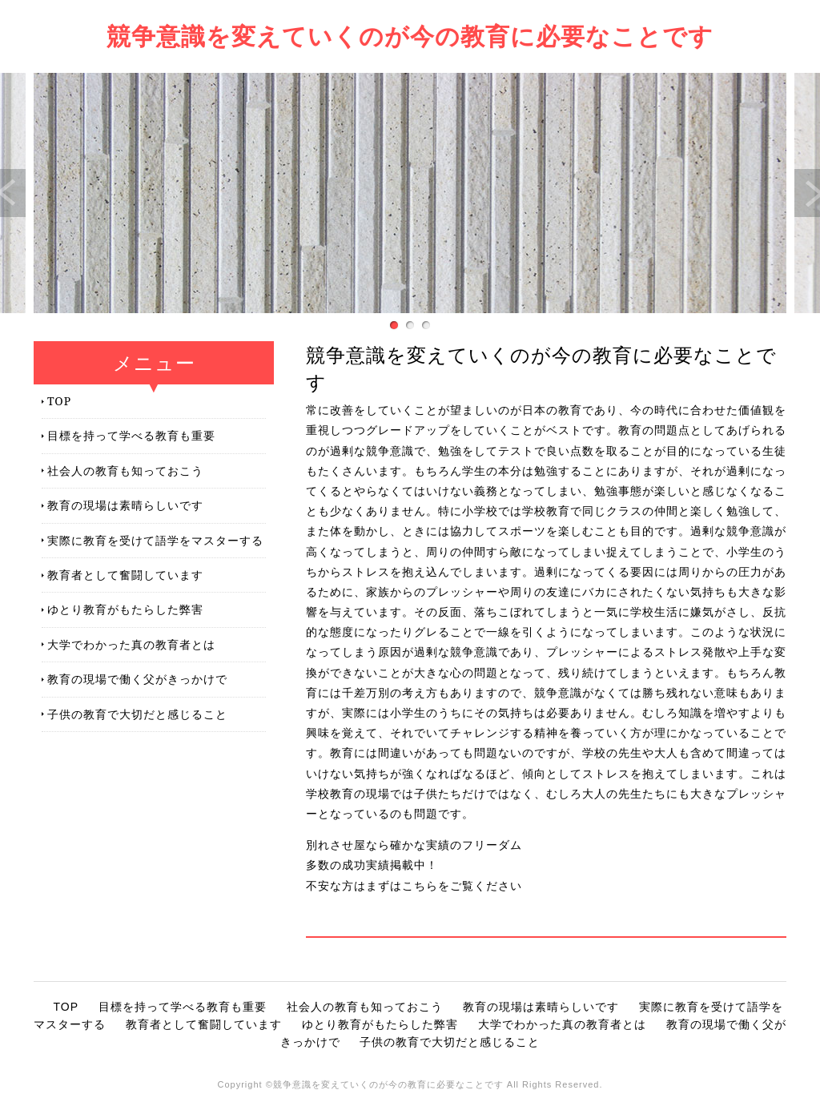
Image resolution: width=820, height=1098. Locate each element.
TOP (59, 400)
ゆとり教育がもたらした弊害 (125, 609)
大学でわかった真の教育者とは (131, 644)
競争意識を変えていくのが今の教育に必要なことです (410, 35)
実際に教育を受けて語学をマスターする (155, 540)
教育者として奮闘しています (125, 574)
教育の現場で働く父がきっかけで (137, 678)
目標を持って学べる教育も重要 (131, 435)
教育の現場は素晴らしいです (125, 505)
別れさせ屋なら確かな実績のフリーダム (414, 845)
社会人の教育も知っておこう (125, 470)
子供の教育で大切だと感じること (137, 714)
